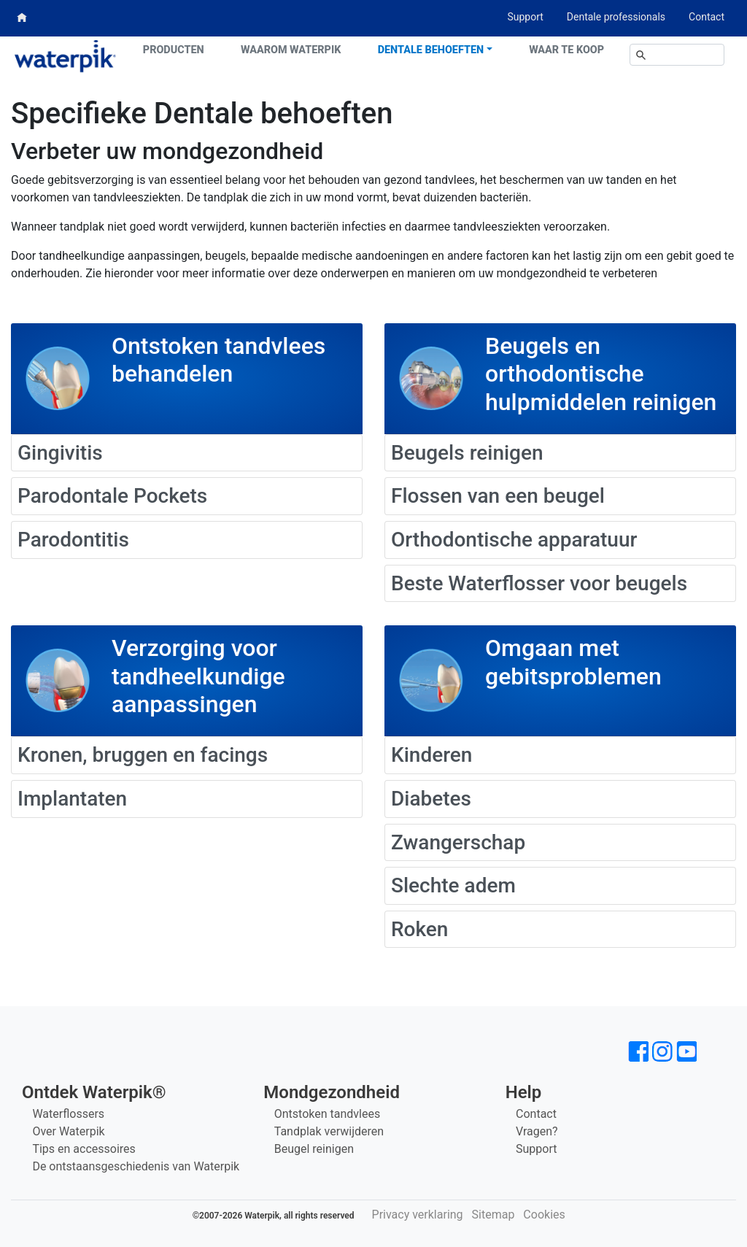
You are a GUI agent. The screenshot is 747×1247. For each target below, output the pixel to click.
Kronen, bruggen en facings (143, 755)
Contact (706, 17)
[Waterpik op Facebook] (638, 1051)
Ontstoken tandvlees (327, 1114)
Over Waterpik (68, 1131)
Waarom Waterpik (291, 50)
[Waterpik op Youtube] (686, 1051)
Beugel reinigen (314, 1149)
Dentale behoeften (431, 50)
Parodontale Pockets (112, 496)
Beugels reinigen (467, 453)
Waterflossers (68, 1114)
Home (22, 17)
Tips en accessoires (83, 1149)
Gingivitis (60, 453)
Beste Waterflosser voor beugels (539, 583)
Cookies (544, 1214)
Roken (419, 929)
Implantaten (72, 799)
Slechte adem (453, 885)
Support (525, 17)
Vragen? (537, 1131)
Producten (173, 50)
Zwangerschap (458, 842)
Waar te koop (566, 50)
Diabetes (431, 799)
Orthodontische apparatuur (514, 540)
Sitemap (493, 1214)
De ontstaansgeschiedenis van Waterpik (135, 1166)
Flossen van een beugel (498, 496)
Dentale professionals (616, 17)
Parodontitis (73, 540)
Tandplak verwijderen (329, 1131)
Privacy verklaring (417, 1214)
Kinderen (431, 755)
